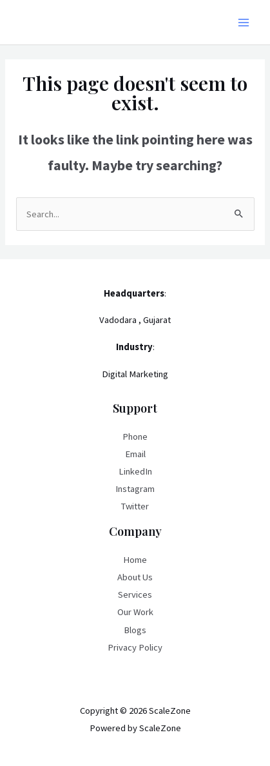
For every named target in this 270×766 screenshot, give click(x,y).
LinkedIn (135, 471)
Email (135, 454)
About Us (135, 577)
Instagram (135, 489)
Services (135, 594)
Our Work (135, 612)
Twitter (135, 506)
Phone (135, 436)
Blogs (135, 630)
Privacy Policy (135, 647)
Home (135, 559)
